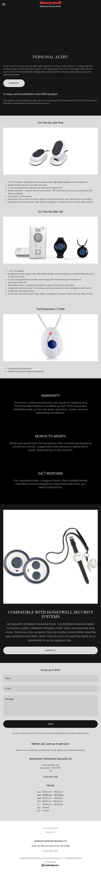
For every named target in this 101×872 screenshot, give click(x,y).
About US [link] (50, 832)
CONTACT (50, 650)
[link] (50, 4)
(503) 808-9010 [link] (50, 777)
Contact (14, 83)
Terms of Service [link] (77, 733)
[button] (8, 4)
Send (50, 724)
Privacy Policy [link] (60, 733)
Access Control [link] (50, 828)
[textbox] (50, 678)
